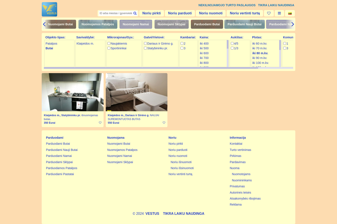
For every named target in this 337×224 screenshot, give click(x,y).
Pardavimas (238, 162)
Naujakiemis (119, 43)
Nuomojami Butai (60, 24)
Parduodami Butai (207, 24)
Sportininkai (118, 48)
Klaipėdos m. (85, 43)
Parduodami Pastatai (60, 174)
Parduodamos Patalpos (61, 168)
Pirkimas (235, 156)
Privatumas (237, 186)
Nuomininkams (242, 180)
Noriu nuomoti (210, 13)
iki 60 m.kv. (259, 43)
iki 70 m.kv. (259, 48)
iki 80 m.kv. (260, 53)
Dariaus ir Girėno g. (160, 43)
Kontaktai (236, 143)
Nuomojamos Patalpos (98, 24)
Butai (49, 48)
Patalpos (51, 43)
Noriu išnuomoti (181, 162)
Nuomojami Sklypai (171, 24)
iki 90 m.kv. (259, 58)
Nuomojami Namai (136, 24)
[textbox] (118, 13)
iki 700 (204, 58)
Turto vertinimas (240, 150)
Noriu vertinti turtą (245, 13)
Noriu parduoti (180, 13)
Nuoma (234, 168)
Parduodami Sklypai (59, 162)
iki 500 (204, 48)
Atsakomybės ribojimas (245, 198)
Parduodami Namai (283, 24)
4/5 (236, 43)
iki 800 (204, 63)
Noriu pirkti (151, 13)
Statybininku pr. (157, 48)
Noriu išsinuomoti (182, 168)
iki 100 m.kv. (260, 63)
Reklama (236, 204)
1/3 (236, 48)
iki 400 (204, 43)
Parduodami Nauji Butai (245, 24)
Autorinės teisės (240, 192)
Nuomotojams (241, 174)
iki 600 (204, 53)
